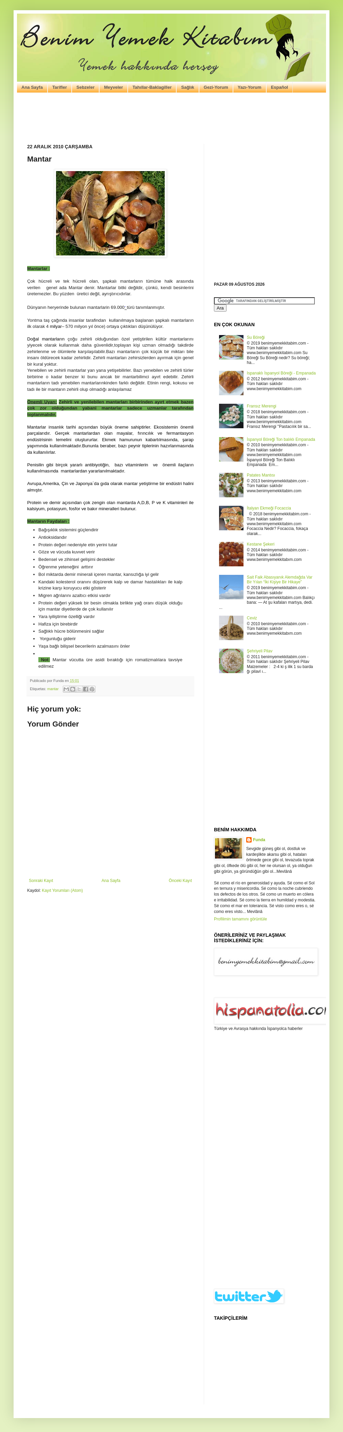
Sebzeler (85, 87)
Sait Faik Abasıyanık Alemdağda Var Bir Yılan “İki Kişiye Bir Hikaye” (279, 579)
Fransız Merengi (261, 406)
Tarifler (59, 87)
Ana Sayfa (32, 87)
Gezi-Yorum (216, 87)
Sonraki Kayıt (41, 880)
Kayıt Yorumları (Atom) (62, 890)
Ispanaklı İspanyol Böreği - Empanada (281, 373)
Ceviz (252, 618)
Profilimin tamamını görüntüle (240, 919)
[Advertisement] (171, 118)
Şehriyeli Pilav (259, 651)
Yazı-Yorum (249, 87)
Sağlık (187, 87)
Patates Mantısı (261, 475)
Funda (259, 839)
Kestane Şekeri (260, 544)
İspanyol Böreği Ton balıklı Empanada (281, 439)
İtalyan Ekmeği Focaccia (269, 508)
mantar (53, 689)
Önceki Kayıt (180, 880)
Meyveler (113, 87)
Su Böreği (256, 337)
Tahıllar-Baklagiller (152, 87)
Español (279, 87)
